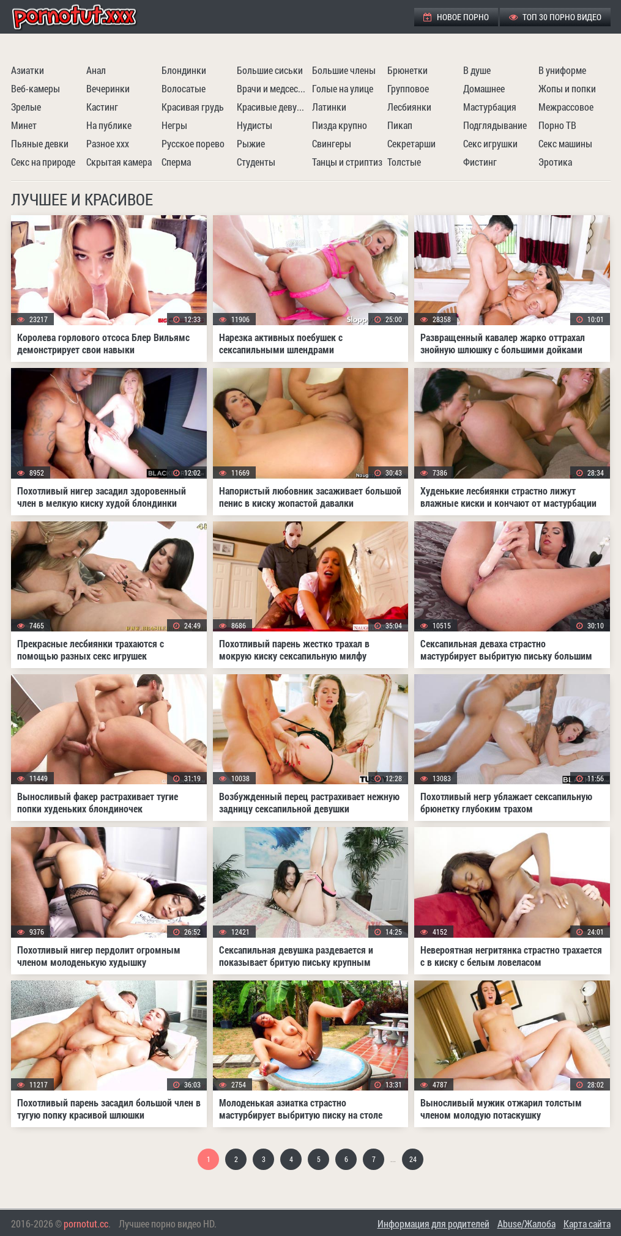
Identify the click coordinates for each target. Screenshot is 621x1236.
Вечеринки (108, 88)
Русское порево (193, 143)
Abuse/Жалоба (526, 1223)
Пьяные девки (40, 143)
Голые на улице (342, 88)
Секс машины (565, 143)
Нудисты (254, 125)
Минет (24, 125)
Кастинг (102, 106)
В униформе (562, 70)
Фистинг (480, 161)
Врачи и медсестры (273, 88)
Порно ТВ (557, 125)
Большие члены (344, 70)
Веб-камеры (35, 88)
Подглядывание (495, 125)
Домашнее (484, 88)
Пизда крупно (339, 125)
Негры (174, 125)
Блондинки (184, 70)
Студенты (256, 161)
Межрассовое (565, 106)
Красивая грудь (193, 106)
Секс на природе (43, 161)
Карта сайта (587, 1223)
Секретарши (411, 143)
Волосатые (184, 88)
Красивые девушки (273, 106)
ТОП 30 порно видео (555, 17)
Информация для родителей (433, 1223)
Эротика (555, 161)
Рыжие (251, 143)
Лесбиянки (409, 106)
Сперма (176, 161)
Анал (96, 70)
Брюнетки (407, 70)
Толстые (404, 161)
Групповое (408, 88)
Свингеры (331, 143)
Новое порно (456, 17)
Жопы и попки (567, 88)
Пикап (399, 125)
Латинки (329, 106)
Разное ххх (107, 143)
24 (413, 1159)
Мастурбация (489, 106)
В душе (477, 70)
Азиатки (27, 70)
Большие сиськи (270, 70)
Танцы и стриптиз (347, 161)
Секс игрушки (490, 143)
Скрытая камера (119, 161)
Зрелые (26, 106)
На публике (109, 125)
